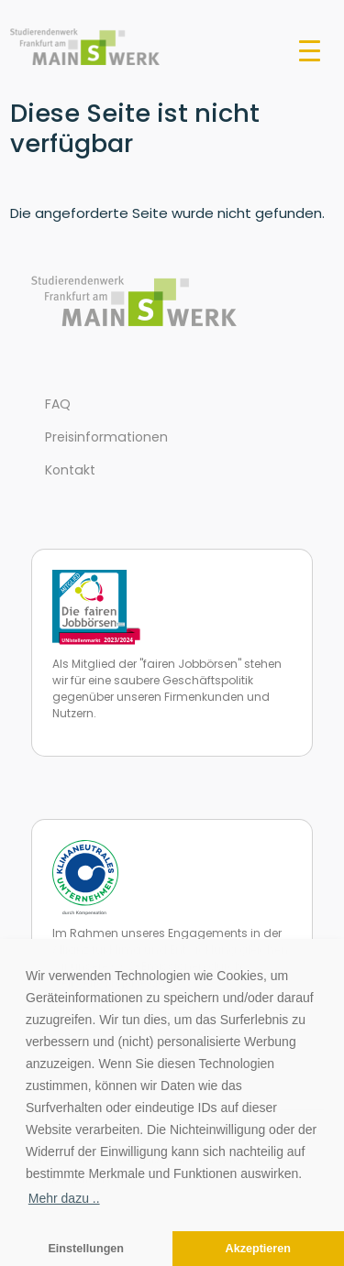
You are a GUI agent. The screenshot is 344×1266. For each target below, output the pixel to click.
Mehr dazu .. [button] (64, 1198)
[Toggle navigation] (309, 49)
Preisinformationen (106, 437)
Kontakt (70, 470)
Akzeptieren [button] (258, 1248)
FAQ (58, 404)
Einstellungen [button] (86, 1248)
